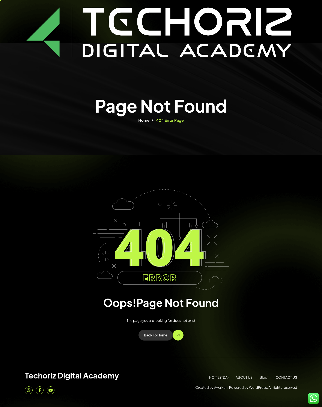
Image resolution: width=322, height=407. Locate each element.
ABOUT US (244, 377)
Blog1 (264, 377)
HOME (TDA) (219, 377)
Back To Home (155, 335)
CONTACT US (286, 377)
